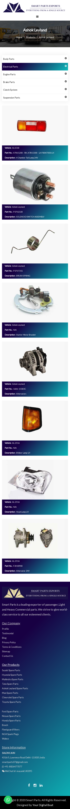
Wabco (5, 738)
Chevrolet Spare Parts (13, 697)
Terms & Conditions (11, 646)
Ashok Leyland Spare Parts (15, 688)
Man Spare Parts (10, 692)
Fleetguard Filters (10, 729)
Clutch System (35, 89)
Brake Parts (35, 81)
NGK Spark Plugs (10, 734)
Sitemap (6, 651)
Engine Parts (35, 74)
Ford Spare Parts (10, 711)
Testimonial (7, 633)
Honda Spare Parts (11, 720)
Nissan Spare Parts (11, 716)
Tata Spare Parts (10, 683)
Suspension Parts (35, 97)
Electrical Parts (35, 66)
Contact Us (7, 656)
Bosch (5, 725)
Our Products (11, 664)
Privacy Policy (9, 642)
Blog (4, 637)
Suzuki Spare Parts (11, 670)
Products (30, 37)
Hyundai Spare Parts (12, 674)
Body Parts (35, 58)
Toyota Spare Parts (11, 702)
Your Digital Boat (42, 805)
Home (19, 37)
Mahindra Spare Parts (12, 679)
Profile (5, 628)
